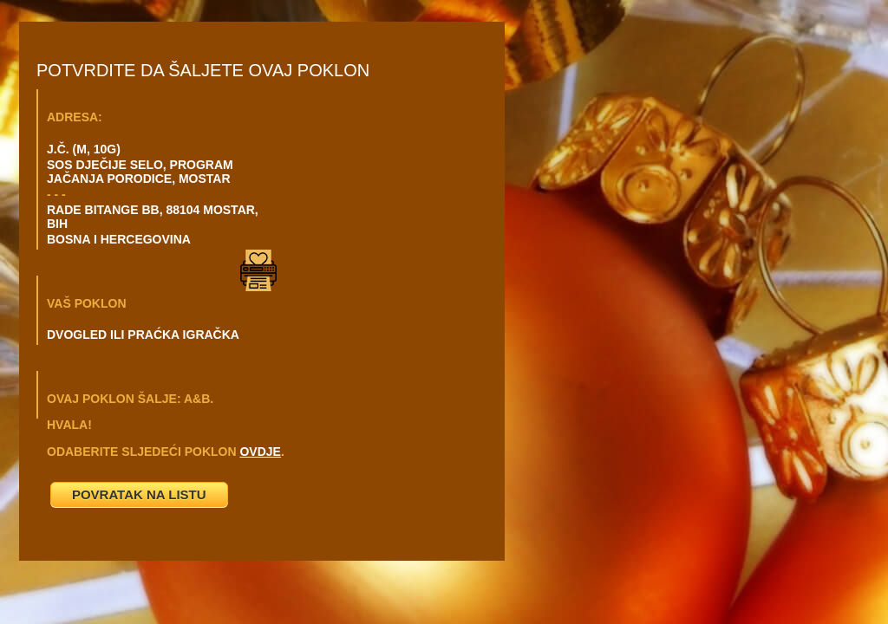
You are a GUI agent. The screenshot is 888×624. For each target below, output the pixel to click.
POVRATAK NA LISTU (139, 494)
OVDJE (259, 451)
